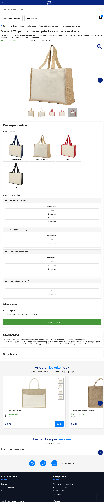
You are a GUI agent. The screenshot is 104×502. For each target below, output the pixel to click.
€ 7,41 (74, 394)
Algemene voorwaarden (63, 454)
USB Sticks (5, 489)
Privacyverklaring (60, 458)
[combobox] (49, 9)
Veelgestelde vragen (9, 458)
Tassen (22, 26)
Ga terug (7, 26)
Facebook (59, 479)
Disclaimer (57, 465)
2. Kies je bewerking (12, 166)
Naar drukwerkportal (11, 18)
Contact (4, 454)
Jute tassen (32, 26)
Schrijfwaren (6, 482)
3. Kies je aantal (10, 274)
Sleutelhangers (7, 486)
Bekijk (59, 394)
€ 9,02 (8, 394)
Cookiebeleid (58, 461)
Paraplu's (5, 479)
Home (15, 26)
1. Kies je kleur (9, 131)
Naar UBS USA (32, 18)
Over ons (5, 461)
